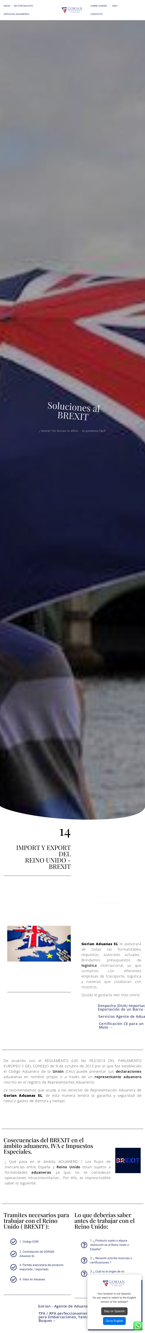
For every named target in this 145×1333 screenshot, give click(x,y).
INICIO (7, 5)
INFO (115, 6)
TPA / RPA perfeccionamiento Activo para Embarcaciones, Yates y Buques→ (72, 1317)
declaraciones (129, 1071)
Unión (58, 1071)
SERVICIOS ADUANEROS (17, 14)
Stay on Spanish (114, 1311)
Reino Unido (68, 1167)
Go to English (114, 1320)
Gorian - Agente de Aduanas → (66, 1306)
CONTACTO (97, 14)
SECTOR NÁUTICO (24, 6)
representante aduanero (118, 1076)
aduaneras (41, 1172)
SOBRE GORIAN (100, 6)
